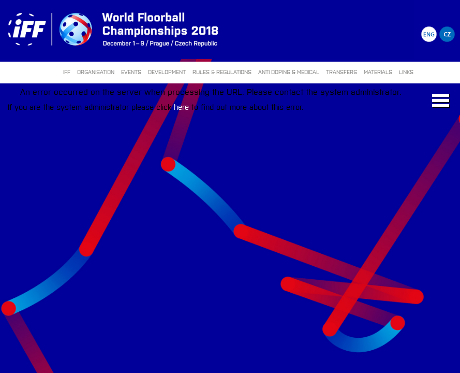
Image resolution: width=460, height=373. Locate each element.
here (181, 106)
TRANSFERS (341, 71)
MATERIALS (378, 71)
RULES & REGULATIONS (221, 71)
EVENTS (131, 71)
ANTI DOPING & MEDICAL (288, 71)
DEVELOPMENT (167, 71)
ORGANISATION (95, 71)
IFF (66, 71)
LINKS (406, 71)
